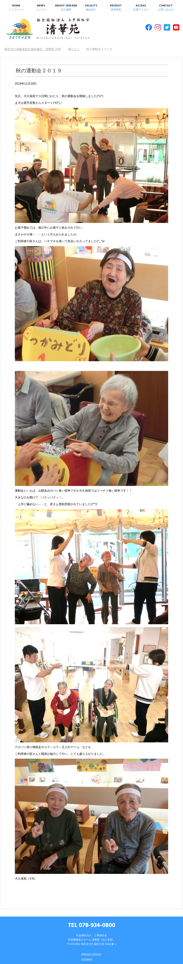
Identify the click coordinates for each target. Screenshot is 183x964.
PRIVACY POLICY (91, 952)
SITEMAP (86, 957)
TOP (32, 47)
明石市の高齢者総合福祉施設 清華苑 (42, 29)
